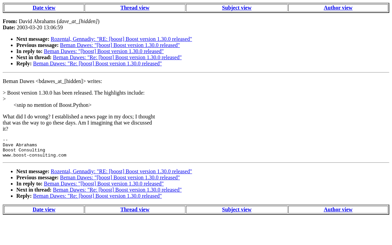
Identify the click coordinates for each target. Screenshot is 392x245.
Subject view (237, 8)
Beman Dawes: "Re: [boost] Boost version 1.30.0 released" (117, 57)
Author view (338, 8)
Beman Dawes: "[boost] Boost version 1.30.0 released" (120, 45)
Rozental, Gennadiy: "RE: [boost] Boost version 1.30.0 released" (121, 39)
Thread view (134, 8)
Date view (44, 8)
